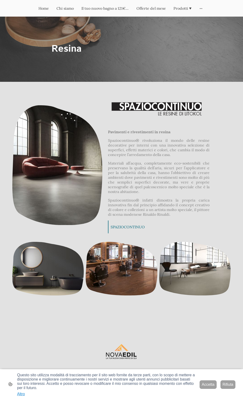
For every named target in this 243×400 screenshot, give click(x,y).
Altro (21, 394)
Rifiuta (228, 384)
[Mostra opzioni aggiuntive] (201, 8)
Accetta (208, 384)
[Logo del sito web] (121, 352)
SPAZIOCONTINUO (128, 227)
